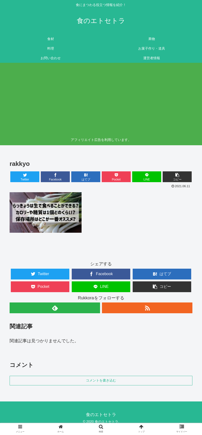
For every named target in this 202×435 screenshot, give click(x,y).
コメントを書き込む (101, 380)
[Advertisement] (101, 100)
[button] (177, 176)
